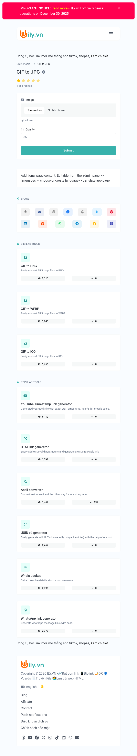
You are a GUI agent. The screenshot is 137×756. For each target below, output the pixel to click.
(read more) (60, 8)
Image (27, 100)
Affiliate (26, 702)
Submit (68, 150)
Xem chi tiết (99, 56)
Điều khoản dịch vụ (34, 721)
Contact (26, 708)
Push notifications (34, 715)
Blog (24, 695)
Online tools (23, 63)
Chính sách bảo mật (35, 728)
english (29, 687)
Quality (28, 129)
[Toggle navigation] (111, 34)
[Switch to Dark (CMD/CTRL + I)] (42, 687)
